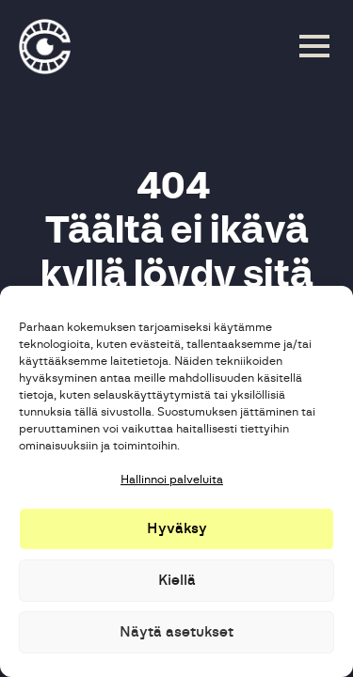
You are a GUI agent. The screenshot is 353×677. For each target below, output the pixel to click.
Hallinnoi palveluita (171, 479)
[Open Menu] (314, 46)
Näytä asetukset (176, 632)
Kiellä (177, 581)
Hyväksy (177, 529)
